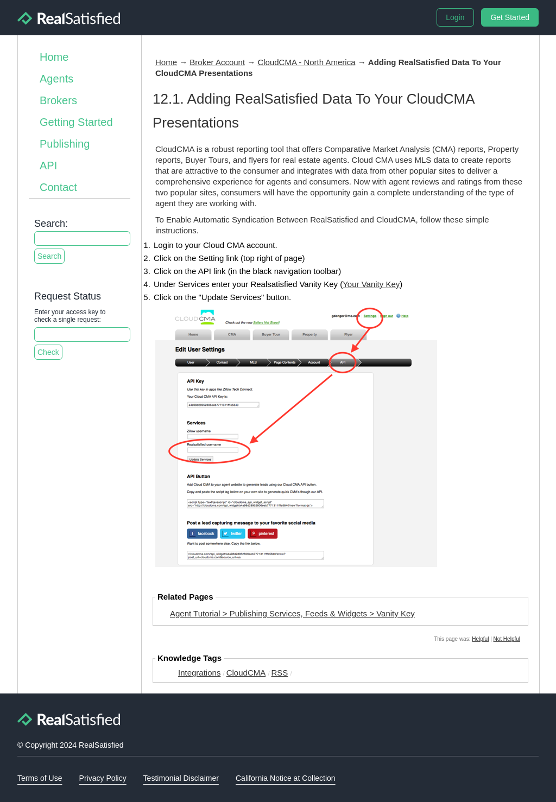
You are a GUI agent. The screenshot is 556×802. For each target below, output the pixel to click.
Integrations (199, 672)
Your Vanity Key (371, 284)
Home (54, 57)
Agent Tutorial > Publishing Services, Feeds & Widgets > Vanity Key (292, 613)
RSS (279, 672)
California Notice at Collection (286, 778)
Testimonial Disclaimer (181, 778)
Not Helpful (507, 639)
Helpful (480, 639)
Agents (56, 79)
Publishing (65, 144)
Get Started (509, 17)
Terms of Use (39, 778)
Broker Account (217, 62)
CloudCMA (246, 672)
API (48, 165)
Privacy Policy (103, 778)
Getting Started (76, 122)
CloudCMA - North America (306, 62)
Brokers (58, 100)
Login (455, 17)
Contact (58, 187)
